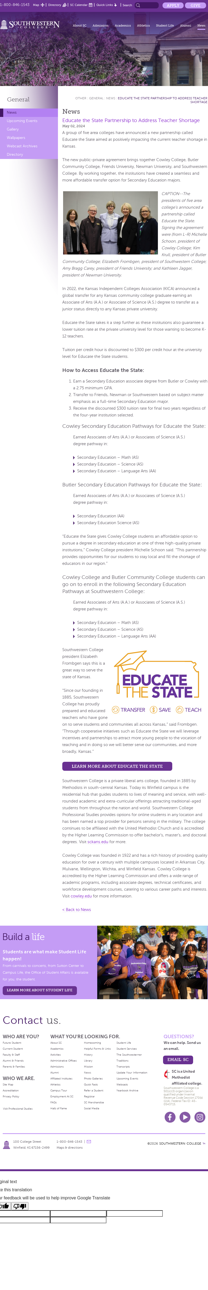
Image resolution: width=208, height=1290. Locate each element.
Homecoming (92, 1042)
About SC (79, 25)
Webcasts (122, 1084)
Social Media (91, 1108)
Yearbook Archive (127, 1090)
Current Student (13, 1048)
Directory (54, 5)
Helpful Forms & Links (97, 1048)
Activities (55, 1054)
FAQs (53, 1102)
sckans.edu (97, 842)
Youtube (185, 1117)
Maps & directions (70, 1147)
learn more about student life (39, 990)
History (88, 1054)
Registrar (89, 1096)
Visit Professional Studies (17, 1108)
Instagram (199, 1117)
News (201, 25)
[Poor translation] (19, 1206)
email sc (177, 1059)
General (18, 99)
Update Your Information (131, 1072)
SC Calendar (78, 5)
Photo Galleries (93, 1078)
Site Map (8, 1084)
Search (127, 5)
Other (80, 98)
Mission (88, 1066)
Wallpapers (16, 138)
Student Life (165, 25)
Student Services (126, 1048)
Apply (173, 5)
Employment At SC (61, 1096)
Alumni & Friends (13, 1060)
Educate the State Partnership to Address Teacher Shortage (131, 120)
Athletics (143, 25)
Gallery (13, 129)
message (89, 1141)
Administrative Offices (63, 1060)
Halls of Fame (58, 1108)
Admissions (57, 1066)
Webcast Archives (22, 146)
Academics (123, 25)
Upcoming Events (22, 121)
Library (88, 1060)
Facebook (170, 1117)
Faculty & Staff (11, 1054)
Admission (101, 25)
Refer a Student (93, 1090)
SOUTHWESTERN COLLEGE (180, 1143)
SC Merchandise (94, 1102)
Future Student (12, 1042)
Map (36, 5)
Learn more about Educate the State (117, 766)
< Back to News (76, 909)
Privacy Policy (11, 1096)
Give (195, 5)
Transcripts (123, 1066)
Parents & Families (14, 1066)
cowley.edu (81, 896)
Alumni (185, 25)
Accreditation (11, 1090)
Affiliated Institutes (61, 1078)
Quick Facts (91, 1084)
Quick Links (104, 5)
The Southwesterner (129, 1054)
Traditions (122, 1060)
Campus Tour (58, 1090)
